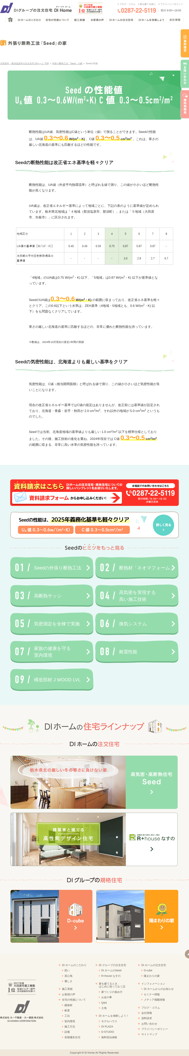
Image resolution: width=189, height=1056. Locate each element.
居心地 (68, 975)
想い (67, 970)
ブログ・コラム (127, 4)
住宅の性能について (74, 999)
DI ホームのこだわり (74, 965)
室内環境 (69, 1021)
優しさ (68, 981)
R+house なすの (111, 975)
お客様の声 (68, 994)
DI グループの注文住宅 (112, 965)
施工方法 (69, 1026)
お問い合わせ (149, 1023)
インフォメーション (153, 983)
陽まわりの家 (152, 975)
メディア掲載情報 (154, 999)
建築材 (68, 1005)
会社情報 (146, 1012)
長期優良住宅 (72, 1037)
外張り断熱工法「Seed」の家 (67, 63)
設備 (67, 1031)
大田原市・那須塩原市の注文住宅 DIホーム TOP (24, 63)
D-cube (148, 970)
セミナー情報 (152, 994)
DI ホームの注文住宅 (153, 965)
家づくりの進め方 (111, 991)
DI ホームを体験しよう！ (114, 1015)
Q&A (104, 1002)
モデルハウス (109, 1021)
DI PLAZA (107, 1026)
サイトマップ (149, 1034)
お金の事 (106, 997)
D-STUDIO (107, 1031)
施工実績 (67, 988)
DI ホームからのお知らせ (159, 988)
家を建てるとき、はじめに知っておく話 (112, 985)
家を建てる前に (148, 4)
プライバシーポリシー (171, 4)
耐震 (67, 1010)
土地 (104, 1007)
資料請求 (146, 1018)
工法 (67, 1015)
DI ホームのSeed (111, 970)
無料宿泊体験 (109, 1037)
